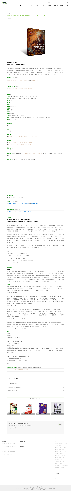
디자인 (56, 443)
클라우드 (57, 453)
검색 (67, 2)
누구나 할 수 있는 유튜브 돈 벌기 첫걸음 (14, 387)
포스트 (8, 369)
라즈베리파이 (65, 465)
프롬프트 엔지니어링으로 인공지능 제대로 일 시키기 (20, 142)
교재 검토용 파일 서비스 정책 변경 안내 (9, 446)
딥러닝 (56, 445)
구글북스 (15, 88)
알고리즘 (57, 463)
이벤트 (49, 5)
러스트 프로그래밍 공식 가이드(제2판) (14, 386)
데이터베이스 (57, 465)
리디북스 (21, 88)
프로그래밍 (57, 467)
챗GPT (61, 443)
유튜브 (12, 369)
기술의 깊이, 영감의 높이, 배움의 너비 (18, 423)
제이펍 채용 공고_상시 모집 (7, 454)
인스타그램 (17, 369)
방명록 (66, 5)
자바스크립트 (57, 455)
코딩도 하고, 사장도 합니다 (12, 390)
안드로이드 (62, 457)
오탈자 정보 (55, 5)
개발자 (65, 447)
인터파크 (33, 80)
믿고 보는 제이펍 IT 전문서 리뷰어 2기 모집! (9, 451)
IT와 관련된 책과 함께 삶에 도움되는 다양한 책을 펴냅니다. (20, 425)
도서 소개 (36, 5)
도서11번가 (16, 80)
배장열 (62, 463)
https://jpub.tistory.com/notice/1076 (34, 153)
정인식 (56, 457)
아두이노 (57, 451)
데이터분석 (57, 459)
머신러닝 (64, 455)
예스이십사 (26, 80)
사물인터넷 (62, 449)
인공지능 (62, 461)
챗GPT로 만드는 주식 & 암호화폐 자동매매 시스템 (19, 144)
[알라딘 (25, 88)
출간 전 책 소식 (43, 5)
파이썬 (66, 443)
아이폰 (56, 449)
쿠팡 (37, 80)
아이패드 (57, 447)
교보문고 (10, 80)
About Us (22, 5)
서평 (65, 451)
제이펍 (62, 453)
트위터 (21, 369)
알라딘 (21, 80)
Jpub (66, 453)
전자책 (61, 5)
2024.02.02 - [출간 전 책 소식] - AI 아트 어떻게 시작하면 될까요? (23, 136)
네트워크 (61, 445)
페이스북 (26, 369)
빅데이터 (57, 461)
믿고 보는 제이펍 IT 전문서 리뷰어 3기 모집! (9, 443)
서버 (61, 451)
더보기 (8, 363)
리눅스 (63, 459)
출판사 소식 (29, 5)
